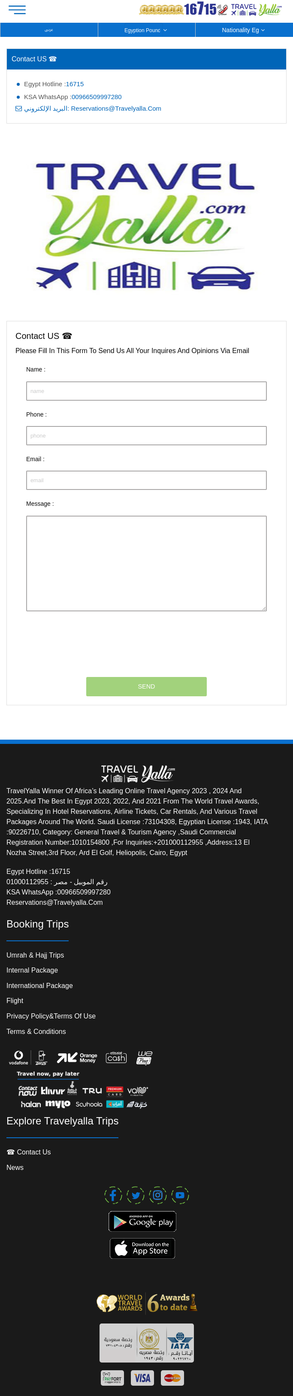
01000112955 (28, 881)
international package (39, 985)
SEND (146, 686)
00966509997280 (97, 96)
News (15, 1167)
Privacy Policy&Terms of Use (51, 1016)
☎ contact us (28, 1152)
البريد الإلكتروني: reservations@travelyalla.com (92, 108)
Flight (14, 1000)
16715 (75, 84)
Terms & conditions (36, 1031)
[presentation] (91, 639)
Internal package (32, 970)
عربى (49, 30)
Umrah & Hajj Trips (35, 955)
